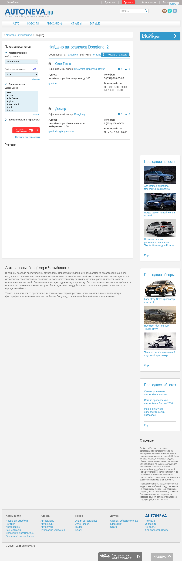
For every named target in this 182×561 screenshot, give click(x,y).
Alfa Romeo (21, 98)
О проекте (151, 523)
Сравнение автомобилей (20, 533)
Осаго (113, 526)
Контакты (150, 526)
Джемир (60, 109)
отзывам (98, 54)
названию (72, 54)
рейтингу (85, 54)
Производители (17, 84)
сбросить (36, 79)
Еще (146, 255)
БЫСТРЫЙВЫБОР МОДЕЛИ (151, 36)
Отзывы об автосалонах (124, 520)
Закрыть (174, 3)
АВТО (16, 23)
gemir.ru (53, 83)
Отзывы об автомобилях (20, 536)
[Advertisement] (160, 95)
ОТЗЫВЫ (76, 23)
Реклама (150, 520)
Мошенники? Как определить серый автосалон (154, 411)
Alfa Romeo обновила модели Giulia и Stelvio (157, 188)
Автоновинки (13, 526)
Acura (21, 95)
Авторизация (148, 2)
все (21, 92)
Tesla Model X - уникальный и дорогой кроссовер (159, 354)
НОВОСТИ (33, 23)
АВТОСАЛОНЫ (55, 23)
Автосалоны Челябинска (19, 35)
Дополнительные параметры (24, 120)
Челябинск (13, 2)
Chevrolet (79, 69)
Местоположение (18, 53)
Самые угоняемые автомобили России (155, 393)
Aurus (21, 110)
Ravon (101, 69)
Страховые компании (53, 530)
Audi (21, 107)
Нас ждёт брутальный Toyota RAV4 (156, 327)
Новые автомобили (17, 520)
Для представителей (156, 530)
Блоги (78, 530)
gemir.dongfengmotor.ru (62, 131)
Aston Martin (21, 104)
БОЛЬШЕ (95, 23)
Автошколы (47, 523)
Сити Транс (63, 63)
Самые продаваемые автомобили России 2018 (158, 402)
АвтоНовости (82, 523)
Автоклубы (47, 526)
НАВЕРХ (159, 556)
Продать (128, 2)
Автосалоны (47, 520)
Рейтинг (10, 523)
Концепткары (13, 530)
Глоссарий (116, 523)
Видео (79, 526)
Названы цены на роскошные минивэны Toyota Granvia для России (159, 242)
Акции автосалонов (86, 520)
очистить (36, 115)
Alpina (21, 101)
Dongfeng (91, 69)
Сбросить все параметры (27, 137)
